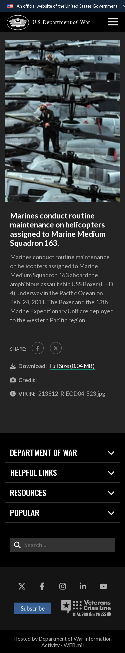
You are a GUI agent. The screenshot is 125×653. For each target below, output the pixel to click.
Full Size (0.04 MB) (72, 365)
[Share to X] (56, 348)
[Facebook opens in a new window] (42, 587)
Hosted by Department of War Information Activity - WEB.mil (62, 641)
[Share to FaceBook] (38, 348)
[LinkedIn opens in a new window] (83, 587)
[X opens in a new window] (21, 587)
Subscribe (33, 608)
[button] (113, 22)
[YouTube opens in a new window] (103, 587)
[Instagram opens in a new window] (62, 587)
